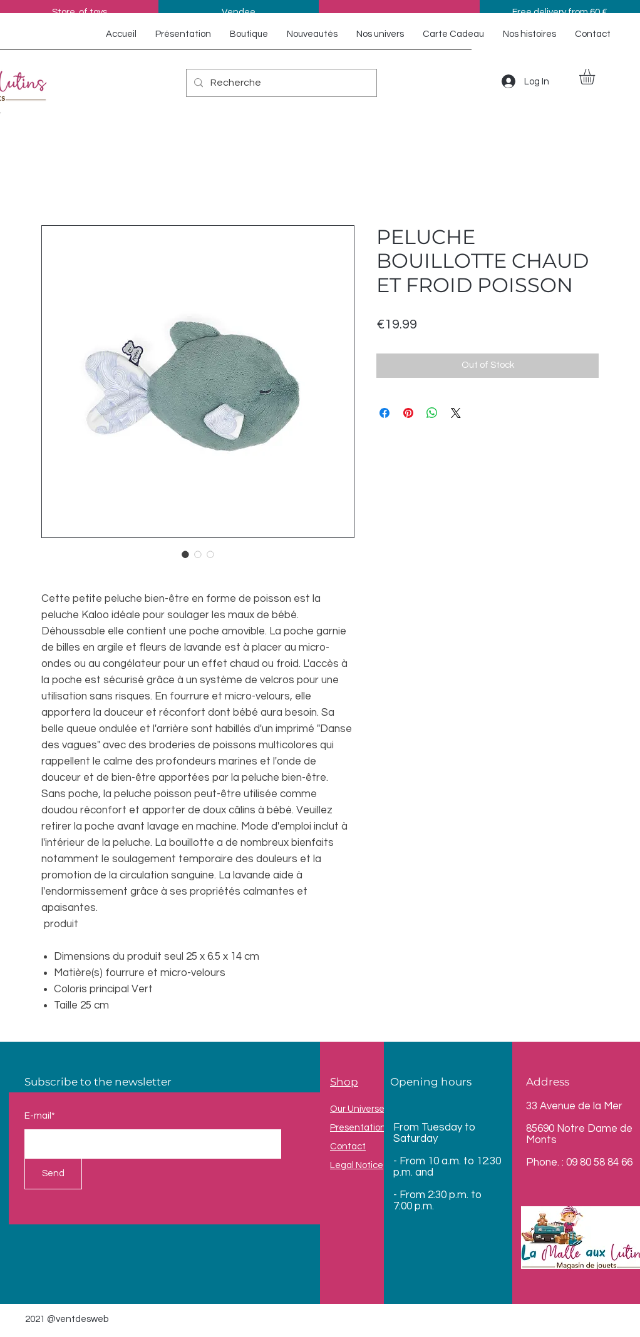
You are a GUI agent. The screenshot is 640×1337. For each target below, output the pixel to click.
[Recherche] (280, 82)
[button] (596, 76)
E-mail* (39, 1116)
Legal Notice (356, 1165)
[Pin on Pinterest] (408, 412)
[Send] (53, 1173)
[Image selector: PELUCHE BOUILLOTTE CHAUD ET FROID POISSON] (185, 554)
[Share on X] (455, 412)
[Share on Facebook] (384, 412)
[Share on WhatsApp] (432, 412)
